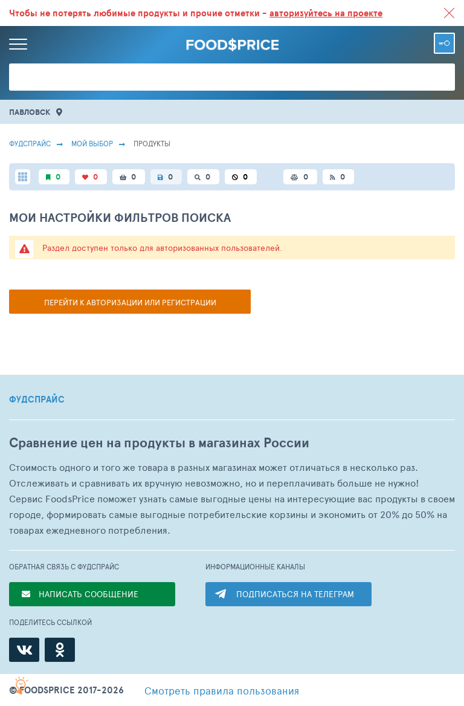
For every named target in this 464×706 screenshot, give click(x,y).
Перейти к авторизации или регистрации (130, 302)
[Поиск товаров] (232, 77)
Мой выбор (92, 143)
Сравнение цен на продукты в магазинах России (159, 442)
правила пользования (221, 690)
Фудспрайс (30, 143)
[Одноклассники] (60, 650)
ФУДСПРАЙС (37, 399)
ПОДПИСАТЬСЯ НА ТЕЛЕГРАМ (295, 594)
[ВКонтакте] (24, 650)
